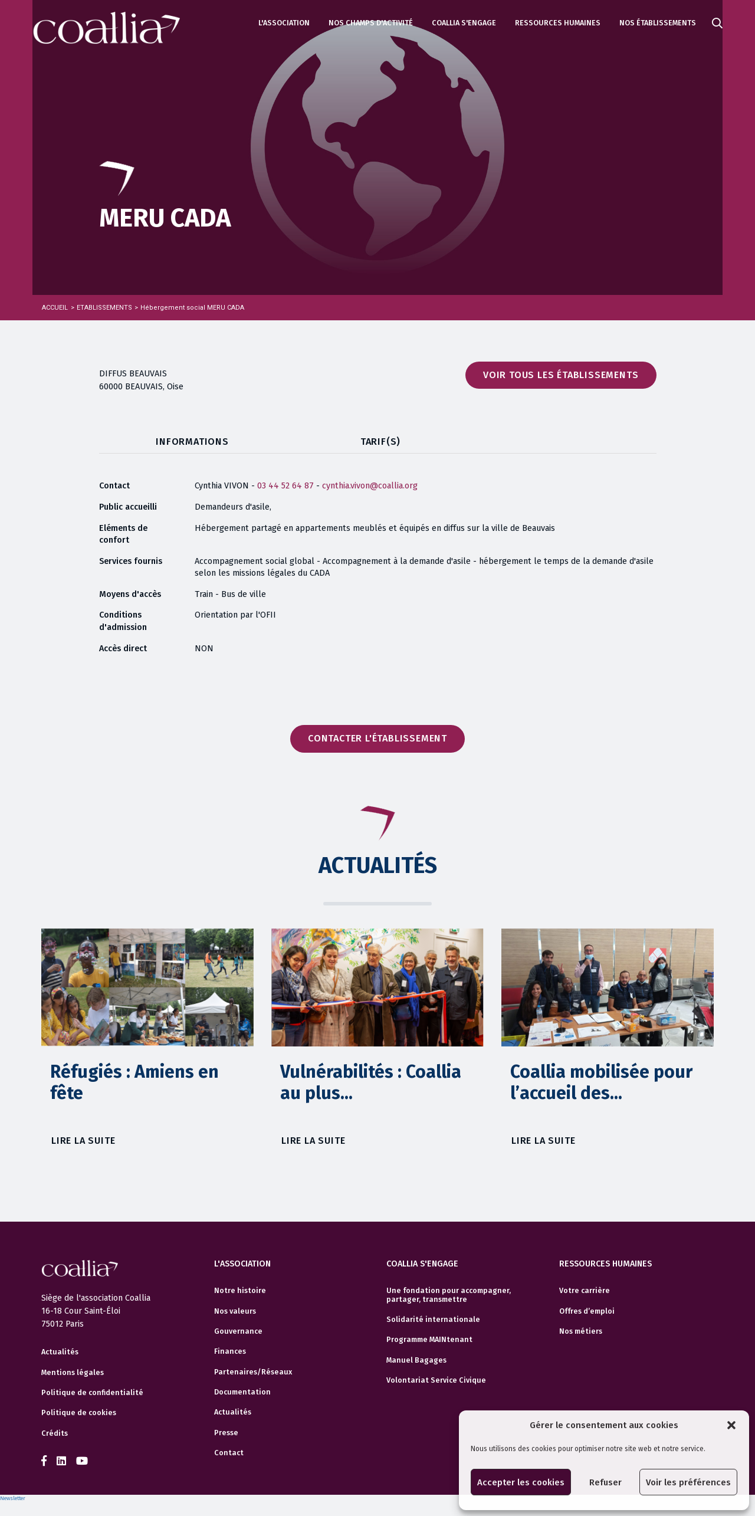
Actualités (59, 1352)
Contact (229, 1451)
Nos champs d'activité (371, 22)
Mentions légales (72, 1373)
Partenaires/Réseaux (253, 1370)
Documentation (242, 1390)
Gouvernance (238, 1329)
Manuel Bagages (416, 1358)
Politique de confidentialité (92, 1393)
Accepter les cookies (520, 1482)
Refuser (605, 1482)
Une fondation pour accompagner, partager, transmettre (448, 1293)
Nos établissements (657, 22)
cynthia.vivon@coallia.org (370, 486)
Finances (230, 1350)
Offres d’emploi (587, 1309)
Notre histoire (240, 1289)
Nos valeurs (235, 1309)
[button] (731, 1425)
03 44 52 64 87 (286, 486)
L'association (284, 22)
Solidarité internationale (433, 1318)
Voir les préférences (688, 1482)
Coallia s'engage (464, 22)
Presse (226, 1430)
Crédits (54, 1433)
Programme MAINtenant (429, 1338)
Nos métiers (580, 1329)
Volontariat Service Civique (436, 1378)
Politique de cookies (78, 1413)
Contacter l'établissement (377, 738)
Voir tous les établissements (560, 374)
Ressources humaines (557, 22)
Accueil (55, 307)
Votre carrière (584, 1289)
